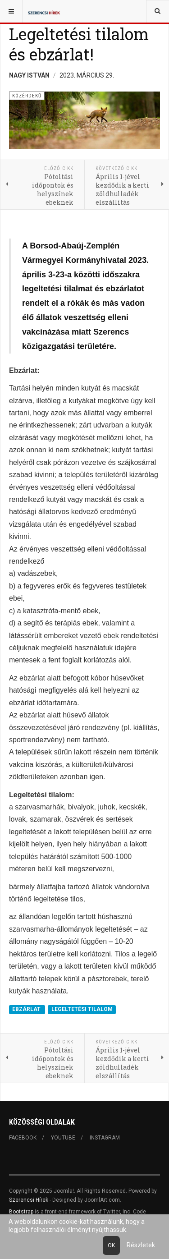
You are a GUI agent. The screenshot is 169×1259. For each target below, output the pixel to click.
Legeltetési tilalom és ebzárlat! (79, 44)
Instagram (105, 1138)
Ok (111, 1245)
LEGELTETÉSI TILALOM (82, 1009)
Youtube (63, 1138)
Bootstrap (21, 1211)
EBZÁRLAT (27, 1009)
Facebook (23, 1138)
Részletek (141, 1245)
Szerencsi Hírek (28, 1200)
